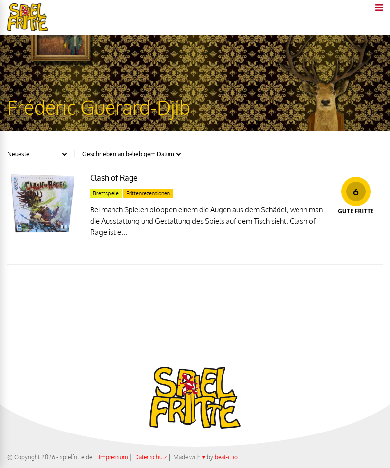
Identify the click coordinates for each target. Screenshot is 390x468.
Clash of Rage (114, 178)
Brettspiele (106, 193)
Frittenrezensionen (148, 193)
